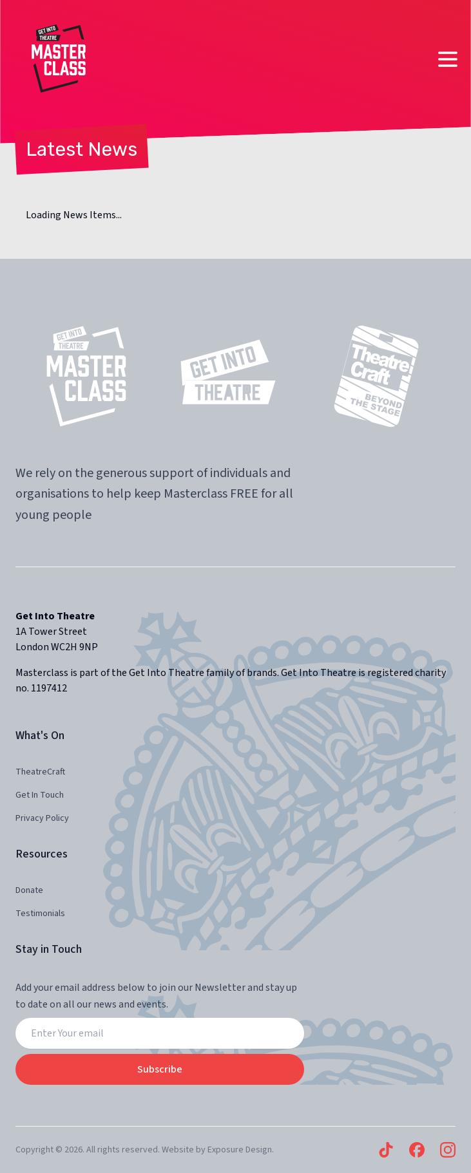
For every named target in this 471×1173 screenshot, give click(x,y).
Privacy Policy (42, 818)
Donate (29, 890)
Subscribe (159, 1069)
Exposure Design (239, 1149)
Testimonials (40, 913)
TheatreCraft (40, 771)
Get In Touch (39, 795)
